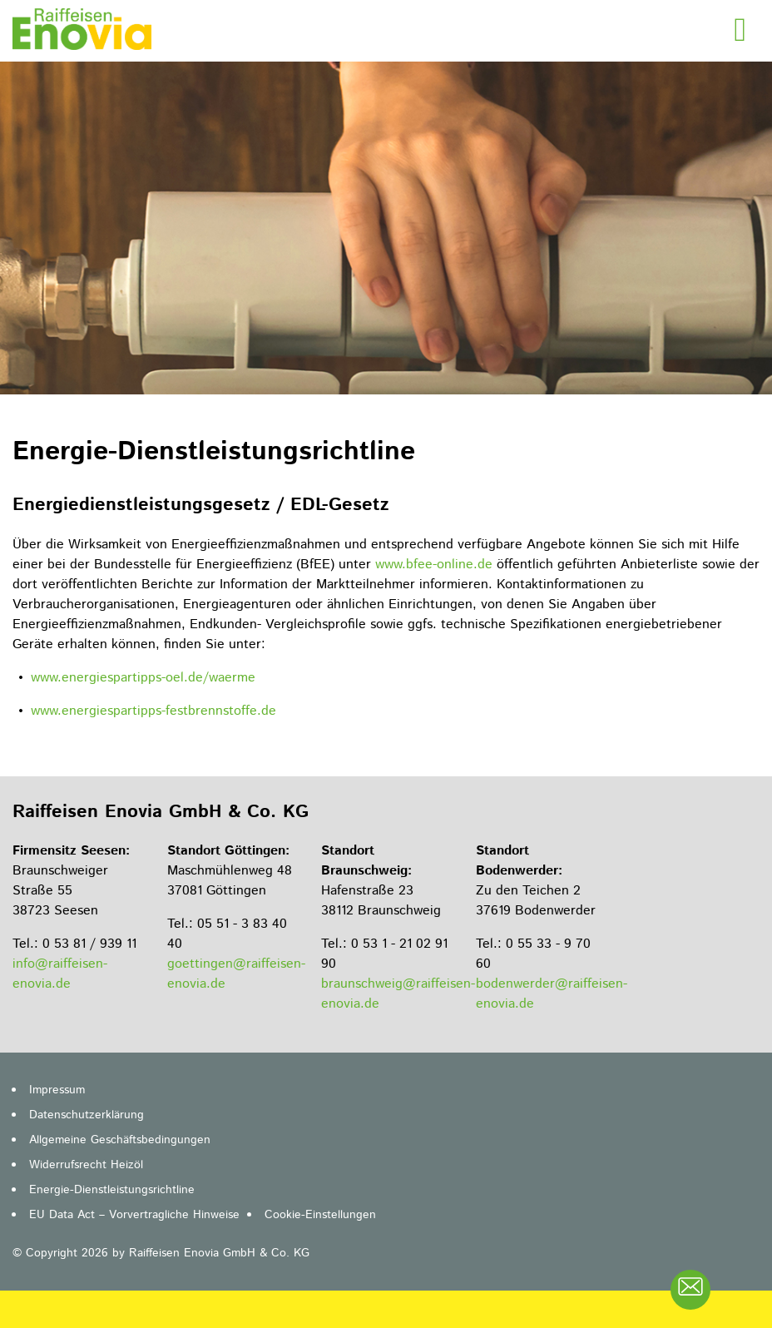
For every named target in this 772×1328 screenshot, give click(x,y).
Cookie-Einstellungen (320, 1215)
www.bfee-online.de (433, 564)
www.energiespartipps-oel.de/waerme (143, 677)
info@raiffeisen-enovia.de (59, 974)
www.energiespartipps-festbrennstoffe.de (153, 711)
